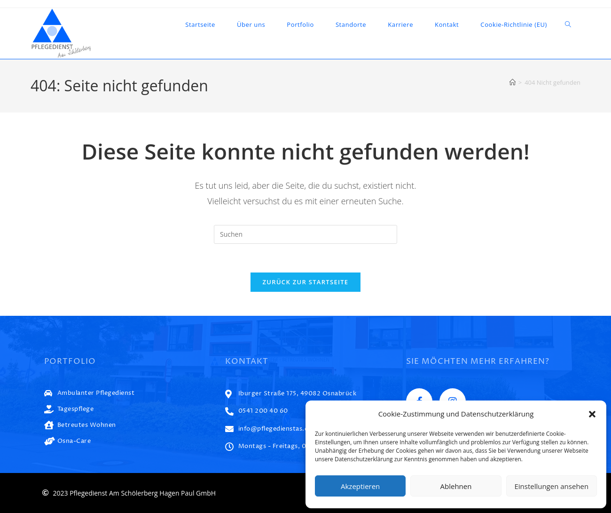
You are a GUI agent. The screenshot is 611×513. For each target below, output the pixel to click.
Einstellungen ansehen (551, 486)
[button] (592, 414)
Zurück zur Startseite (306, 282)
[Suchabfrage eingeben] (305, 234)
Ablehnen (456, 486)
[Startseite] (512, 82)
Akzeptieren (360, 486)
